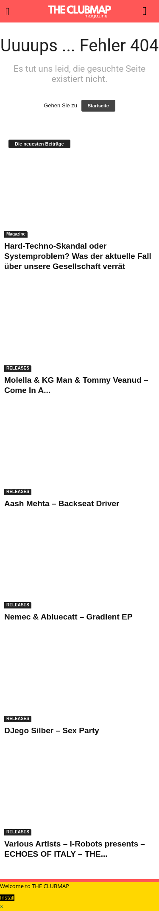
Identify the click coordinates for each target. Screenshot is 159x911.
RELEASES (17, 368)
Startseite (98, 105)
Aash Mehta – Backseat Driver (61, 503)
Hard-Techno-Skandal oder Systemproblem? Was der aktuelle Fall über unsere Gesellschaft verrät (77, 256)
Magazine (15, 234)
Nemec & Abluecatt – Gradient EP (68, 616)
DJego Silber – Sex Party (51, 730)
